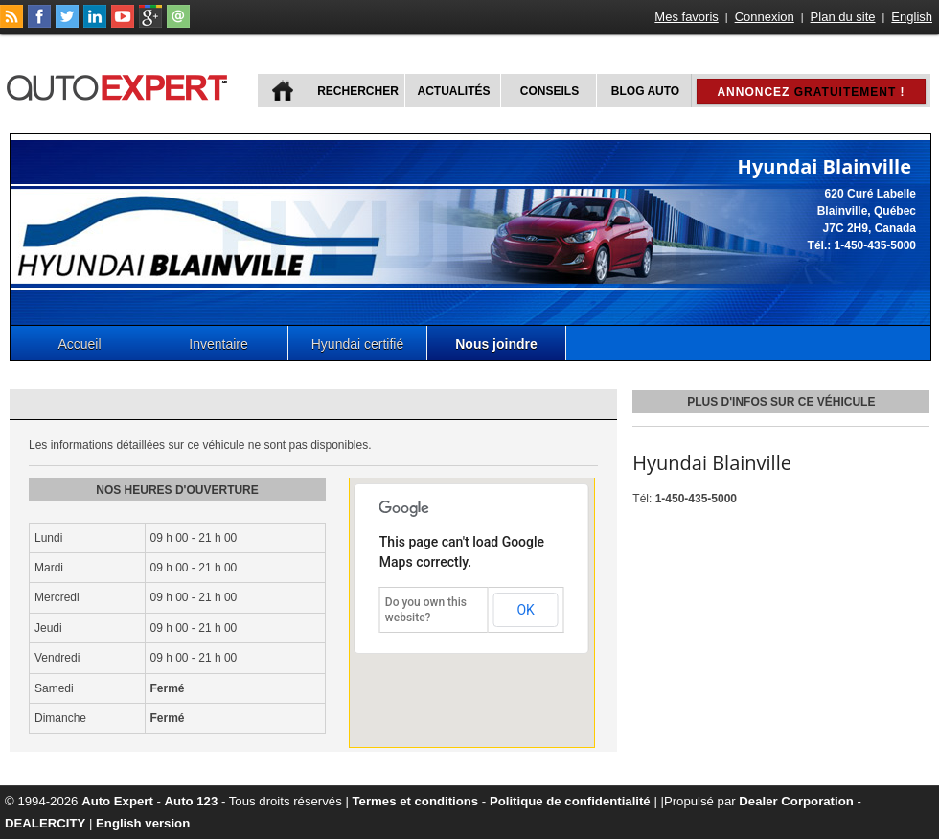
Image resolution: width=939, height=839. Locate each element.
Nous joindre (496, 344)
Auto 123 (191, 801)
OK (525, 610)
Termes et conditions (416, 801)
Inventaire (218, 344)
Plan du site (843, 17)
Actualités (454, 91)
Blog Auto (645, 91)
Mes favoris (686, 17)
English (911, 17)
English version (143, 823)
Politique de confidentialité (570, 801)
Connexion (764, 17)
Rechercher (358, 91)
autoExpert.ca (121, 85)
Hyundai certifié (357, 344)
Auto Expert (117, 801)
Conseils (549, 91)
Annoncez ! (811, 92)
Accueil (79, 344)
